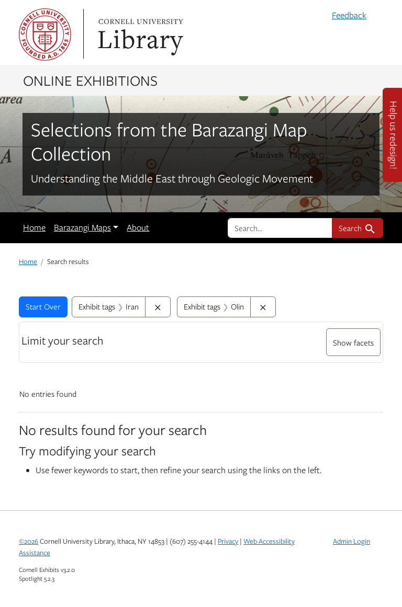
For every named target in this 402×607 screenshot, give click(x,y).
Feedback (349, 15)
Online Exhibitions (90, 80)
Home (34, 227)
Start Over (43, 306)
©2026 (28, 541)
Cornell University (45, 34)
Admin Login (351, 541)
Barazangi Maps (82, 227)
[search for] (280, 228)
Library (139, 34)
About (138, 227)
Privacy (228, 541)
